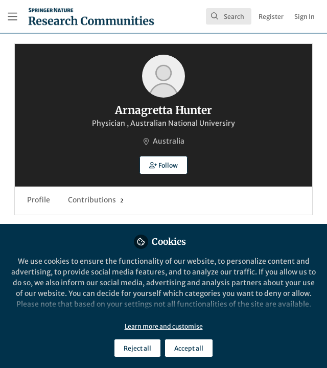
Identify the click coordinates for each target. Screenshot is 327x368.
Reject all (137, 348)
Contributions (95, 199)
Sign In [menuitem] (304, 16)
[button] (163, 165)
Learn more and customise (164, 326)
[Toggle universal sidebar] (12, 16)
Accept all (188, 348)
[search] (228, 16)
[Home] (91, 16)
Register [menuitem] (271, 16)
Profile (38, 199)
